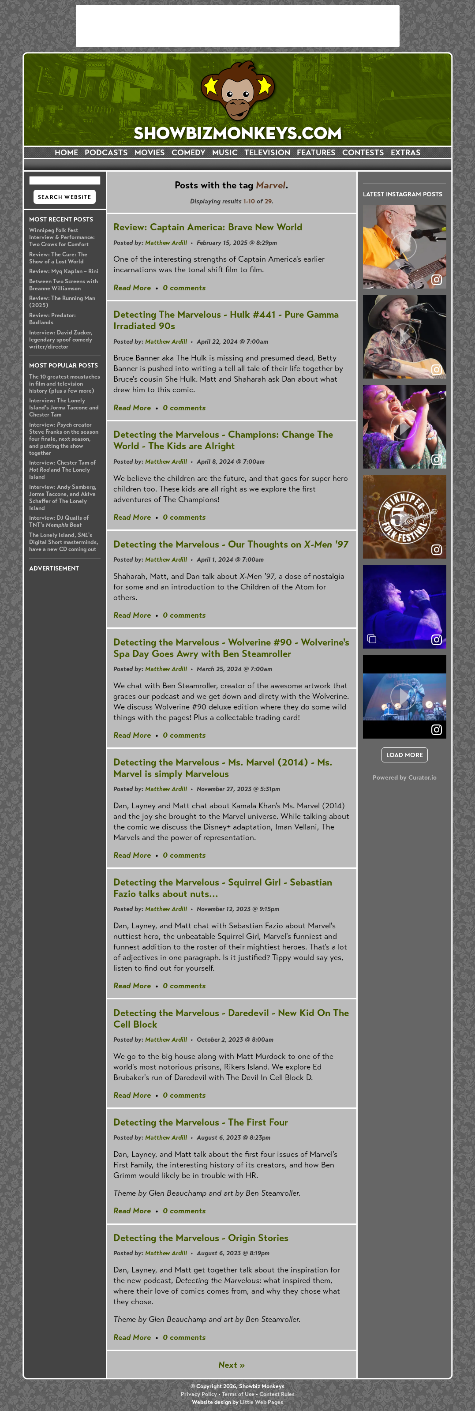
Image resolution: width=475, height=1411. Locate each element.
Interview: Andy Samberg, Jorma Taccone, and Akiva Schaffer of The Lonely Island (63, 498)
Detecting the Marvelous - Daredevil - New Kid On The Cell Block (231, 1018)
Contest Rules (277, 1394)
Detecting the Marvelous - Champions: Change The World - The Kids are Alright (223, 440)
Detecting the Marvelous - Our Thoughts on (230, 544)
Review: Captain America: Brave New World (208, 227)
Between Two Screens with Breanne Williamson (63, 285)
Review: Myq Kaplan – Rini (63, 271)
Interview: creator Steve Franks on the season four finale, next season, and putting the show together (63, 439)
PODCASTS (106, 153)
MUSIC (225, 153)
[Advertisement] (237, 26)
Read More (132, 288)
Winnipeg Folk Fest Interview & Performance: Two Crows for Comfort (62, 237)
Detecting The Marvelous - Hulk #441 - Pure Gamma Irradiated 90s (226, 320)
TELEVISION (267, 153)
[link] (436, 639)
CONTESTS (363, 153)
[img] (404, 607)
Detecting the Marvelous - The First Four (200, 1122)
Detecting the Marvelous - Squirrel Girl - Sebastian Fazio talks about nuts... (222, 888)
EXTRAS (406, 153)
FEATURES (316, 153)
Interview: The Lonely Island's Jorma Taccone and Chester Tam (64, 407)
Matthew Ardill (166, 243)
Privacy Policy (199, 1394)
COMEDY (189, 153)
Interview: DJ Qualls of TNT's (59, 521)
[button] (404, 247)
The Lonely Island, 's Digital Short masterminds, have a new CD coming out (63, 542)
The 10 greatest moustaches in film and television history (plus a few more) (64, 383)
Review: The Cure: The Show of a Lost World (58, 258)
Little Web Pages (261, 1402)
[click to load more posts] (404, 754)
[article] (404, 247)
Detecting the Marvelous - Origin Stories (200, 1238)
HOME (66, 153)
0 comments (184, 288)
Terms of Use (238, 1394)
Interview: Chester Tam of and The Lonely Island (62, 469)
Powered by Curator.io (405, 777)
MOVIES (150, 153)
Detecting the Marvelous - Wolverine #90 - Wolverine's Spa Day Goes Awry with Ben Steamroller (231, 648)
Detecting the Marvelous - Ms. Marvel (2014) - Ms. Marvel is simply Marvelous (223, 768)
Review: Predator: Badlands (52, 319)
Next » (231, 1364)
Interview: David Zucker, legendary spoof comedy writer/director (61, 339)
